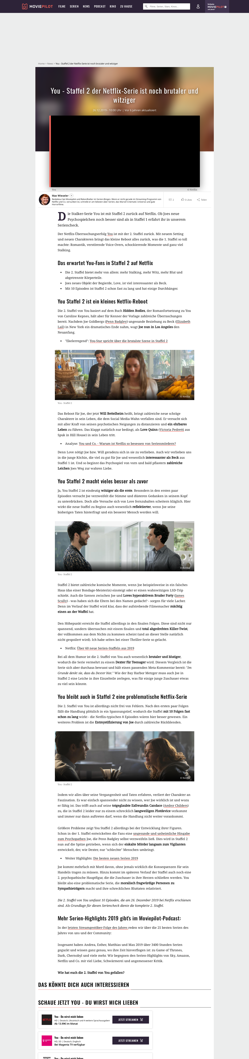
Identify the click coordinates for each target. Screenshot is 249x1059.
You (110, 234)
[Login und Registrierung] (198, 6)
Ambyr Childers (175, 805)
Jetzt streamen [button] (130, 1019)
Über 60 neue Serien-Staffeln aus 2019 (105, 648)
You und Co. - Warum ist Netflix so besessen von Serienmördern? (127, 443)
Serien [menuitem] (74, 6)
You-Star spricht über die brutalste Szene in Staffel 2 (129, 341)
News (50, 63)
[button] (186, 200)
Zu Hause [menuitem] (126, 6)
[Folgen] (71, 195)
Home (41, 63)
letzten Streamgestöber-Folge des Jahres (98, 927)
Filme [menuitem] (62, 6)
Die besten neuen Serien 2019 (115, 858)
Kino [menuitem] (113, 6)
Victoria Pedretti (172, 429)
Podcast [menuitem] (100, 6)
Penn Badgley (116, 321)
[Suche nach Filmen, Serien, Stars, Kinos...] (166, 6)
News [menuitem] (86, 6)
